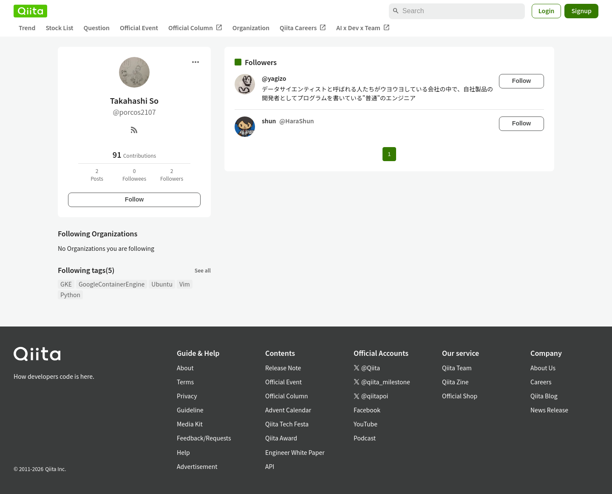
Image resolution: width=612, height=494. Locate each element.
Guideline (190, 410)
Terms (185, 382)
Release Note (283, 367)
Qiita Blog (544, 396)
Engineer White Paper (295, 452)
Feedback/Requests (204, 438)
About (185, 367)
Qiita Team (457, 367)
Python (70, 294)
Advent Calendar (288, 410)
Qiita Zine (455, 382)
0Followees (134, 174)
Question (97, 27)
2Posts (97, 174)
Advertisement (197, 466)
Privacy (187, 396)
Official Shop (459, 396)
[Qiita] (30, 11)
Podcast (365, 438)
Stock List (59, 27)
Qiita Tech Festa (287, 424)
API (269, 466)
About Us (542, 367)
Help (183, 452)
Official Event (139, 27)
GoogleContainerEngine (111, 284)
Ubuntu (162, 284)
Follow (134, 199)
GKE (66, 284)
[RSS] (134, 129)
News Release (549, 410)
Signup (581, 10)
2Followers (171, 174)
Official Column (195, 27)
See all (203, 270)
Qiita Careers (303, 27)
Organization (250, 27)
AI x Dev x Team (363, 27)
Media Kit (190, 424)
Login (546, 10)
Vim (184, 284)
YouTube (365, 424)
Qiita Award (281, 438)
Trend (27, 27)
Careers (540, 382)
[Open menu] (195, 62)
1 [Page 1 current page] (389, 154)
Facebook (367, 410)
